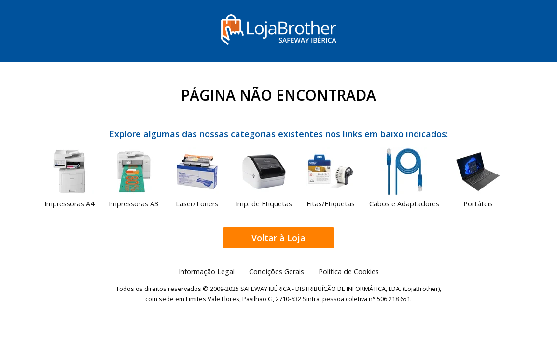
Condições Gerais (276, 271)
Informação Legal (207, 271)
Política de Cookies (349, 271)
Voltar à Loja (278, 238)
